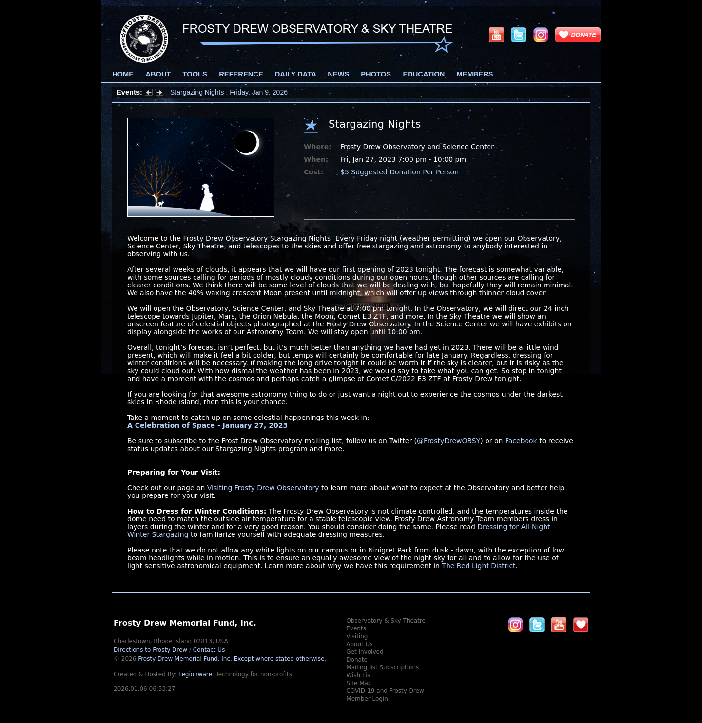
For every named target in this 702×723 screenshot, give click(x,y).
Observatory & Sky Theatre (386, 620)
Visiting (357, 636)
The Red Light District (478, 566)
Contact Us (209, 650)
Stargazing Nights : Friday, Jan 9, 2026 (229, 92)
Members (475, 74)
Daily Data (295, 74)
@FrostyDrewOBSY (448, 441)
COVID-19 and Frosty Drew (385, 690)
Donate (357, 659)
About (158, 74)
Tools (195, 74)
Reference (241, 74)
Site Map (358, 683)
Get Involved (364, 651)
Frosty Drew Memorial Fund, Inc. (231, 658)
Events (356, 628)
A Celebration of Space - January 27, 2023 (207, 425)
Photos (376, 74)
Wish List (359, 675)
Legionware (195, 674)
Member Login (367, 698)
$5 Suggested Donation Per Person (399, 172)
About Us (359, 644)
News (338, 74)
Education (424, 74)
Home (123, 74)
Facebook (521, 441)
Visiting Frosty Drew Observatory (263, 488)
